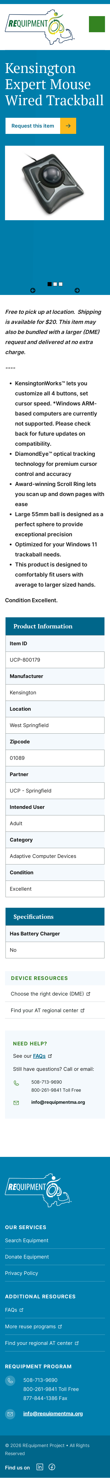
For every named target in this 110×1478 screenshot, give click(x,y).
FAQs (43, 1056)
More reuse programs (34, 1326)
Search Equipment (26, 1240)
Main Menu (97, 24)
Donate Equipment (27, 1257)
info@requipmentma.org (58, 1102)
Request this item (33, 126)
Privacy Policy (21, 1273)
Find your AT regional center (48, 1010)
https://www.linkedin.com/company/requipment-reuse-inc (40, 1468)
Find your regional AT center (42, 1342)
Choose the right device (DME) (51, 994)
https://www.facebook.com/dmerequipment (52, 1468)
